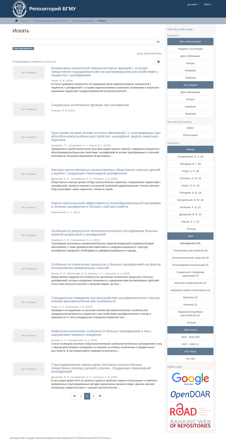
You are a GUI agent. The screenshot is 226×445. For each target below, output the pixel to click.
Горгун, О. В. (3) (190, 185)
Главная (23, 20)
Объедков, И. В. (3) (190, 192)
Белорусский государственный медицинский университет (43, 438)
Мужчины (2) (190, 297)
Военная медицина (83, 20)
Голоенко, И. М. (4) (190, 178)
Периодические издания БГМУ (50, 20)
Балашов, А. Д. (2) (190, 207)
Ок (158, 41)
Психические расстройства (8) (190, 250)
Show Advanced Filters (149, 53)
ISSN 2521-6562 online (180, 29)
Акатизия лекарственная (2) (190, 283)
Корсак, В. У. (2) (190, 221)
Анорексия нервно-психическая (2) (190, 290)
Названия (190, 70)
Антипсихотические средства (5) (190, 257)
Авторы (190, 63)
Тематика (190, 77)
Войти (190, 127)
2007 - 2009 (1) (190, 344)
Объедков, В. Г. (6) (190, 163)
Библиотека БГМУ (88, 438)
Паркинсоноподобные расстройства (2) (190, 313)
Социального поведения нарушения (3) (190, 274)
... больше (190, 228)
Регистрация (190, 135)
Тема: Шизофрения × (23, 48)
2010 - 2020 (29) (190, 337)
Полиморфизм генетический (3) (190, 265)
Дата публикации (190, 56)
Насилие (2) (190, 304)
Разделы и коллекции (190, 48)
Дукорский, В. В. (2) (190, 214)
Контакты (105, 438)
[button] (193, 4)
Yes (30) (190, 358)
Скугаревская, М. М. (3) (190, 200)
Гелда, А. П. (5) (190, 171)
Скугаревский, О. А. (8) (190, 156)
